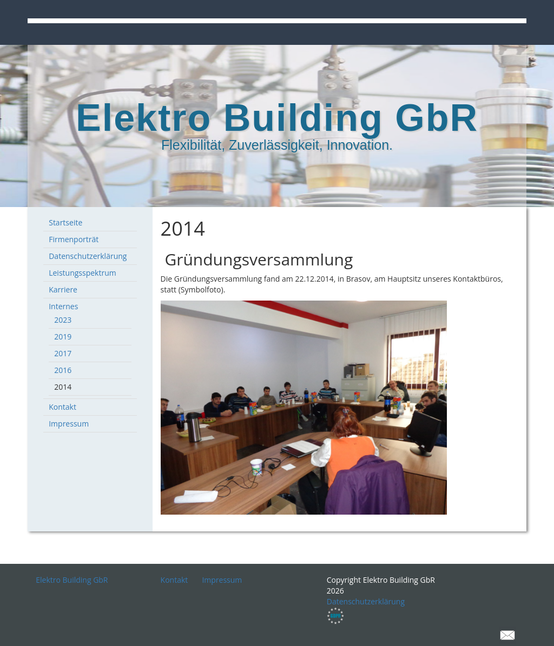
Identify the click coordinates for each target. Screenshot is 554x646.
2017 (62, 353)
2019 (62, 336)
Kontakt (62, 407)
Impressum (69, 423)
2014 (62, 387)
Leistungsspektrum (82, 273)
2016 (62, 370)
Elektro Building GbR (72, 580)
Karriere (63, 289)
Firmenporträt (73, 239)
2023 (62, 320)
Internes (63, 306)
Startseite (65, 222)
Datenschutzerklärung (88, 256)
